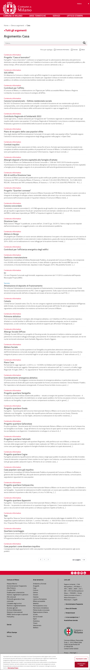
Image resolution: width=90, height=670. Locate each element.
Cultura (35, 590)
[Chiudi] (88, 662)
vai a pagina (76, 560)
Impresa (35, 597)
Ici (5, 272)
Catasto (7, 301)
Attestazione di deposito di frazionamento (23, 285)
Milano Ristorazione (70, 597)
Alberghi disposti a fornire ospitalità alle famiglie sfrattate (30, 159)
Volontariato (37, 625)
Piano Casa (9, 362)
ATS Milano (77, 586)
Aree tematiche (37, 20)
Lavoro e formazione (40, 599)
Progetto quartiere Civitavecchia (19, 484)
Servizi (56, 20)
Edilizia (35, 592)
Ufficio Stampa (75, 20)
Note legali (73, 653)
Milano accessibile (39, 601)
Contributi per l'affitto (14, 87)
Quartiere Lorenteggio (14, 530)
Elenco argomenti (17, 25)
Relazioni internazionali (15, 612)
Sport (35, 619)
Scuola (35, 614)
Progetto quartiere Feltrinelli (17, 438)
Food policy (10, 616)
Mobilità (35, 603)
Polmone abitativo (12, 316)
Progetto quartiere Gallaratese (18, 423)
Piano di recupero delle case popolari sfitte (23, 131)
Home (6, 25)
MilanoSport (67, 600)
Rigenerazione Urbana (40, 612)
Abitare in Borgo (11, 233)
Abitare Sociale (11, 347)
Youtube (78, 573)
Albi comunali (11, 597)
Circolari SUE (11, 590)
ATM (65, 589)
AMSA (70, 589)
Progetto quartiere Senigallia (17, 393)
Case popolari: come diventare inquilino (22, 546)
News (83, 49)
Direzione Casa (10, 221)
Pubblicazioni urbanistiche (15, 592)
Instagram (81, 573)
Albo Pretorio (11, 588)
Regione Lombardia (69, 584)
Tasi (5, 515)
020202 (76, 649)
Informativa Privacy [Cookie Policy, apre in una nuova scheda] (13, 668)
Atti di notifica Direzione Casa (17, 175)
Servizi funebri (38, 616)
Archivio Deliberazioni (14, 610)
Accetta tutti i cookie (81, 664)
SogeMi (75, 600)
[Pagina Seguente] (48, 559)
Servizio (75, 49)
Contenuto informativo (62, 49)
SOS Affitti (9, 72)
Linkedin (84, 573)
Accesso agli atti (12, 608)
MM (65, 591)
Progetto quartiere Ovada (15, 408)
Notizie (9, 636)
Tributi (35, 623)
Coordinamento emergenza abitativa (20, 377)
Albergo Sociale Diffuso (15, 331)
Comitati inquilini (11, 144)
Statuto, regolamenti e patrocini (17, 595)
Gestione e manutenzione (15, 257)
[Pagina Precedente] (41, 559)
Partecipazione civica (40, 606)
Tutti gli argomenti (16, 30)
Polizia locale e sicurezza (41, 610)
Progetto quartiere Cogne (15, 454)
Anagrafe (36, 586)
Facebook (72, 573)
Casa (34, 588)
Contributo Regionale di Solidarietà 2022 (22, 116)
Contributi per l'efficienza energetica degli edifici (26, 249)
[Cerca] (84, 43)
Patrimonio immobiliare (41, 608)
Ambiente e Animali (39, 584)
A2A (80, 589)
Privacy (66, 653)
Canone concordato (13, 205)
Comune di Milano (12, 20)
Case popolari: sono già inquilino (19, 469)
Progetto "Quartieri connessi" (17, 190)
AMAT (76, 589)
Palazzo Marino (12, 584)
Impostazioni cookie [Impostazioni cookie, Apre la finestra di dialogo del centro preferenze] (81, 659)
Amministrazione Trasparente (17, 586)
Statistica (36, 621)
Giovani (35, 595)
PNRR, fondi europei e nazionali (17, 614)
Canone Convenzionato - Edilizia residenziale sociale (28, 100)
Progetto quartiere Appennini (17, 500)
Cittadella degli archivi (14, 603)
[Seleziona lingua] (83, 9)
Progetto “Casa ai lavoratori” (17, 57)
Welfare (35, 627)
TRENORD (73, 593)
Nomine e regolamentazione (16, 606)
